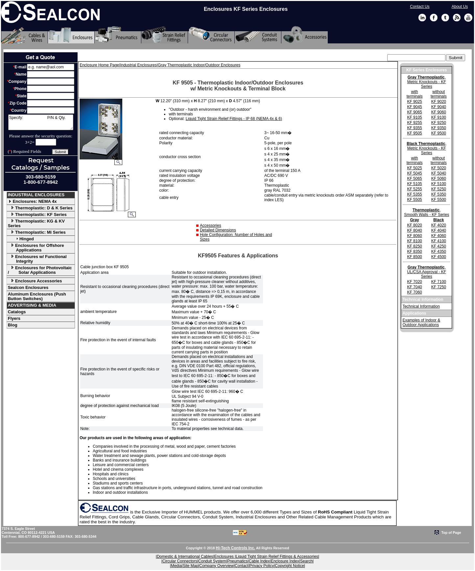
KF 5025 (414, 168)
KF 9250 (438, 122)
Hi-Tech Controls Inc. (235, 548)
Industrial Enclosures (138, 65)
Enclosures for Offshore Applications (36, 247)
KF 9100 (438, 117)
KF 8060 (414, 235)
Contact (241, 565)
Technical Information (420, 306)
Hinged (21, 238)
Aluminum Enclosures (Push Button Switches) (37, 296)
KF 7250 (438, 287)
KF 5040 (438, 173)
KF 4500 (438, 256)
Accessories (210, 225)
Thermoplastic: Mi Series (37, 232)
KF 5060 (438, 178)
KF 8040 (414, 230)
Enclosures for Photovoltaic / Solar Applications (40, 270)
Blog (12, 324)
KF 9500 (438, 133)
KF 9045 (414, 107)
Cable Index (259, 561)
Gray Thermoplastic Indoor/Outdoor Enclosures (199, 65)
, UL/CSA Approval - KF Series (426, 272)
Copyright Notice (289, 565)
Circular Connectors (179, 561)
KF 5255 (414, 189)
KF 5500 (438, 199)
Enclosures (224, 556)
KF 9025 (414, 101)
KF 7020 (414, 281)
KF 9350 (438, 128)
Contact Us (419, 6)
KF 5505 (414, 199)
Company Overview (216, 565)
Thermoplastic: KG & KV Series (36, 223)
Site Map (190, 565)
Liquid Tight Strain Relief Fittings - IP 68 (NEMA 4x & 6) (234, 118)
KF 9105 (414, 117)
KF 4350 (438, 251)
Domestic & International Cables (185, 556)
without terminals (439, 94)
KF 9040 (438, 107)
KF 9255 (414, 122)
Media (176, 565)
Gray (414, 220)
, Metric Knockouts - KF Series (426, 82)
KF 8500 (414, 256)
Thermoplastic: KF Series (37, 214)
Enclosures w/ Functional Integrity (37, 259)
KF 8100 (414, 241)
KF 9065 (414, 112)
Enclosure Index (285, 561)
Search (306, 561)
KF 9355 (414, 128)
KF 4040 (438, 230)
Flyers (14, 318)
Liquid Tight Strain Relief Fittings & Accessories (277, 556)
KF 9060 (438, 112)
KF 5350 (438, 194)
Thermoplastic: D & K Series (40, 207)
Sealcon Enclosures (28, 287)
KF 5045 (414, 173)
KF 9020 (438, 101)
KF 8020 (414, 225)
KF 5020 (438, 168)
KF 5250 (438, 189)
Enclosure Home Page (99, 65)
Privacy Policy (261, 565)
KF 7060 (414, 292)
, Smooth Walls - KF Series (426, 212)
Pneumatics (237, 561)
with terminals (415, 94)
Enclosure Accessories (35, 280)
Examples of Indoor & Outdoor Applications (421, 322)
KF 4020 (438, 225)
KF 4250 (438, 246)
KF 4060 (438, 235)
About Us (460, 6)
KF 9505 (414, 133)
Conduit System (212, 561)
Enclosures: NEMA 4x (32, 201)
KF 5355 (414, 194)
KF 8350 (414, 251)
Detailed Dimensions (218, 230)
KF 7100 (438, 281)
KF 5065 (414, 178)
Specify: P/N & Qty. (40, 122)
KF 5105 (414, 183)
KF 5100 (438, 183)
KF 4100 (438, 241)
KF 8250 (414, 246)
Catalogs (17, 311)
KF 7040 (414, 287)
